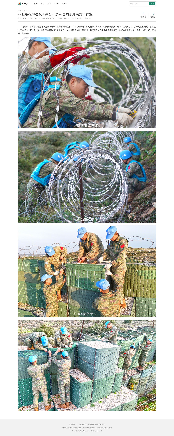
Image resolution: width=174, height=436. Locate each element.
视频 (56, 4)
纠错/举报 (72, 424)
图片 (49, 4)
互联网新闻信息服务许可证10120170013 (92, 424)
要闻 (35, 4)
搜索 (152, 3)
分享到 (153, 17)
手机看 (143, 17)
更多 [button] (64, 4)
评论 (42, 4)
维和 (19, 10)
